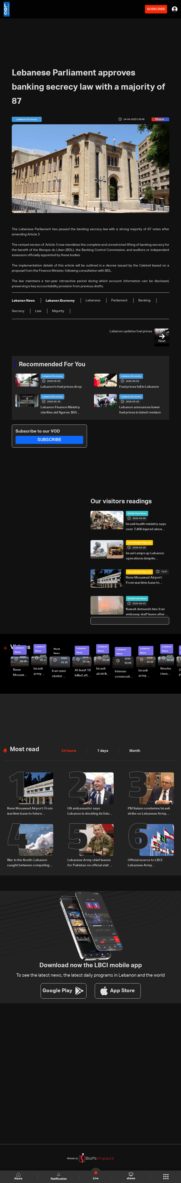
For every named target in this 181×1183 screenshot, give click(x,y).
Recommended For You (52, 365)
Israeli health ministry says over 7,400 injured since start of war (146, 527)
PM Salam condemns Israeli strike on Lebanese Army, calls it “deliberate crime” (149, 811)
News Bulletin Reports (139, 542)
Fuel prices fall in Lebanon (139, 386)
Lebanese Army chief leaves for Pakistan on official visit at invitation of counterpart (89, 862)
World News (56, 651)
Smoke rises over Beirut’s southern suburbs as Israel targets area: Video (167, 671)
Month (133, 750)
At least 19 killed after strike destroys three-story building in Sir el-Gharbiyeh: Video (83, 673)
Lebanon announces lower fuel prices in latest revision (140, 410)
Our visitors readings (121, 502)
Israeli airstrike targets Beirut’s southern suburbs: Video (103, 671)
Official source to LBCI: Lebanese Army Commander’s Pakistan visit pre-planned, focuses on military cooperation (149, 862)
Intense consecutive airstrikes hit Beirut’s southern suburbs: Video (124, 674)
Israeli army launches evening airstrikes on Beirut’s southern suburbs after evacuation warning (147, 673)
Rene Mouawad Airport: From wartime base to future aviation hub (144, 580)
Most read (24, 749)
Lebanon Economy (52, 376)
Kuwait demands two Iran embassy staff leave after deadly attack (145, 612)
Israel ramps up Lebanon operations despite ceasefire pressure (145, 556)
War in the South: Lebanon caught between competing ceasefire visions (28, 862)
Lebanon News (19, 649)
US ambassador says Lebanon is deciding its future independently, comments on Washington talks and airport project (90, 811)
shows (131, 1176)
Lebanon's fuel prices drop (61, 386)
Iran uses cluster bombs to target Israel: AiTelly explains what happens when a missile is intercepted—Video (61, 674)
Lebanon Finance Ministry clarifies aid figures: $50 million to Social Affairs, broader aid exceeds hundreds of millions (60, 410)
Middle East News (137, 513)
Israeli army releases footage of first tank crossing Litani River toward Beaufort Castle (40, 671)
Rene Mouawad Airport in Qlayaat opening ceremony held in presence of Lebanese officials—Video (21, 672)
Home (19, 1176)
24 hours (68, 750)
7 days (101, 750)
